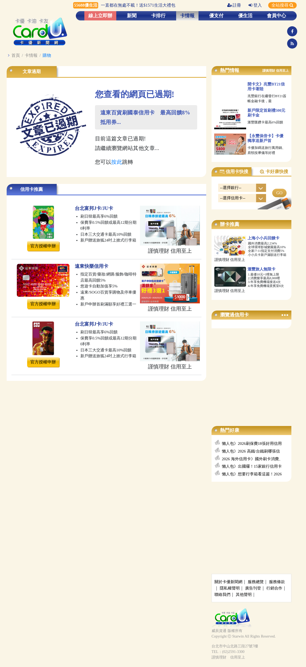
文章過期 (32, 71)
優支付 (216, 15)
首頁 (15, 55)
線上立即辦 (100, 15)
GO (279, 193)
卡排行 (158, 15)
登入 (255, 5)
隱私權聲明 (230, 588)
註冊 (234, 5)
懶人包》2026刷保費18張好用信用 (252, 443)
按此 (116, 162)
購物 (47, 55)
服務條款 (277, 582)
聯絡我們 (222, 594)
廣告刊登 (253, 588)
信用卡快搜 (234, 171)
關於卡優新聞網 (228, 582)
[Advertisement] (251, 372)
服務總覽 (256, 582)
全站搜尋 (282, 5)
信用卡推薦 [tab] (31, 189)
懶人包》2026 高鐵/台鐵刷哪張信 (251, 451)
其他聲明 (244, 594)
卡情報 (187, 15)
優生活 (245, 15)
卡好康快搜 (273, 171)
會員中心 (276, 15)
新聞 (132, 15)
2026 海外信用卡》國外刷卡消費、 (252, 459)
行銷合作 (274, 588)
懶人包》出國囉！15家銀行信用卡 (252, 466)
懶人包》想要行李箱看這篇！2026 (252, 474)
